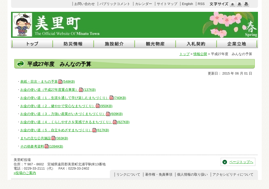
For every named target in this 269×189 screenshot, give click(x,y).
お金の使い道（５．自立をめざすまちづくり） (64, 130)
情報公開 (200, 54)
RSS (201, 4)
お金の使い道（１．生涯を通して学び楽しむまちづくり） (73, 98)
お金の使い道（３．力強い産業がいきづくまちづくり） (71, 114)
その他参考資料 (41, 146)
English (187, 4)
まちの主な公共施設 (44, 138)
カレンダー (143, 4)
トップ (184, 54)
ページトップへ (241, 162)
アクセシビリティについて (233, 174)
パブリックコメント (115, 4)
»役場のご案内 (25, 173)
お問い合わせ (84, 4)
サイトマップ (167, 4)
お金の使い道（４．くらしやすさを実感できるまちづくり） (75, 122)
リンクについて (128, 174)
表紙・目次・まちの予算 (47, 81)
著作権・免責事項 (158, 174)
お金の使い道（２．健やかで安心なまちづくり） (66, 106)
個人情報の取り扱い (192, 174)
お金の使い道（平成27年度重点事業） (58, 90)
